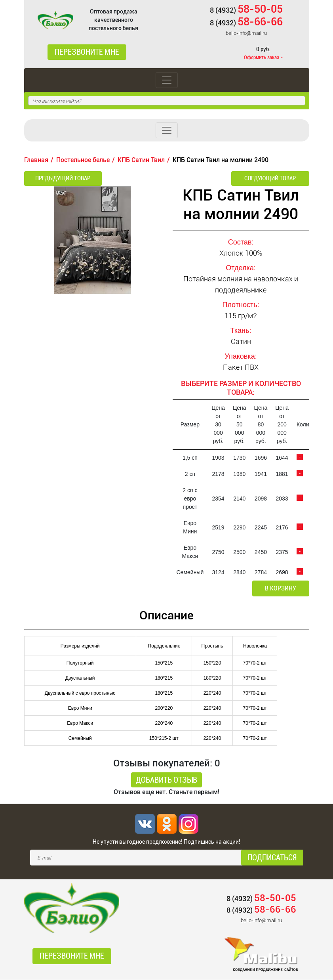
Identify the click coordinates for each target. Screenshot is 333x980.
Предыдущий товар (60, 178)
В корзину (281, 588)
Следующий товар (273, 178)
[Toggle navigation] (167, 80)
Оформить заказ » (263, 57)
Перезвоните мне (87, 52)
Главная (36, 160)
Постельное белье (83, 160)
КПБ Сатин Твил (141, 160)
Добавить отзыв (166, 780)
